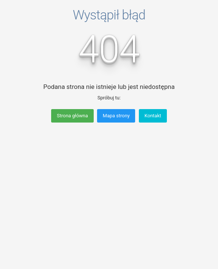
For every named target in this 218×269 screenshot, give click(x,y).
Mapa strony (116, 115)
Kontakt (152, 115)
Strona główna (72, 115)
